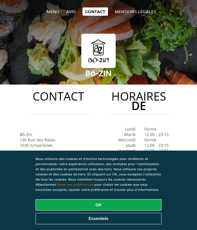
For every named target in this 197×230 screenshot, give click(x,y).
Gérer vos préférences (75, 184)
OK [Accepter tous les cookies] (99, 205)
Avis (71, 12)
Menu (53, 12)
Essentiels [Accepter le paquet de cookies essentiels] (98, 218)
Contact (95, 12)
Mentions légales (135, 12)
